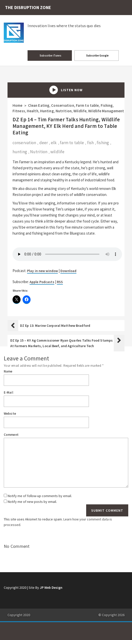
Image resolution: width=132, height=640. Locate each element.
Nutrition (64, 111)
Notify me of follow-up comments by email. (40, 496)
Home (17, 105)
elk (54, 142)
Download (68, 271)
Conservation (62, 105)
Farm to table (87, 105)
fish (90, 142)
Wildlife (79, 111)
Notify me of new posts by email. (32, 501)
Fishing (107, 105)
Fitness (19, 111)
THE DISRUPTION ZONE (28, 7)
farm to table (72, 142)
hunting (20, 151)
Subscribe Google (97, 55)
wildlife (57, 151)
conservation (24, 142)
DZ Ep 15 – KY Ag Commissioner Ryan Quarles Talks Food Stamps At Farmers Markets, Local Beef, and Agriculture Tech (61, 343)
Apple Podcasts (42, 282)
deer (43, 142)
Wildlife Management (106, 111)
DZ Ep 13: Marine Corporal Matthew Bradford (55, 325)
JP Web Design (51, 587)
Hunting (47, 111)
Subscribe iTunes (50, 55)
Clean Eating (38, 105)
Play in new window (42, 271)
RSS (60, 282)
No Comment (17, 546)
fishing (103, 142)
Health (32, 111)
